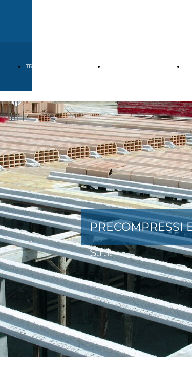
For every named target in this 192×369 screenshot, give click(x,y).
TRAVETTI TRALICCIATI (57, 66)
